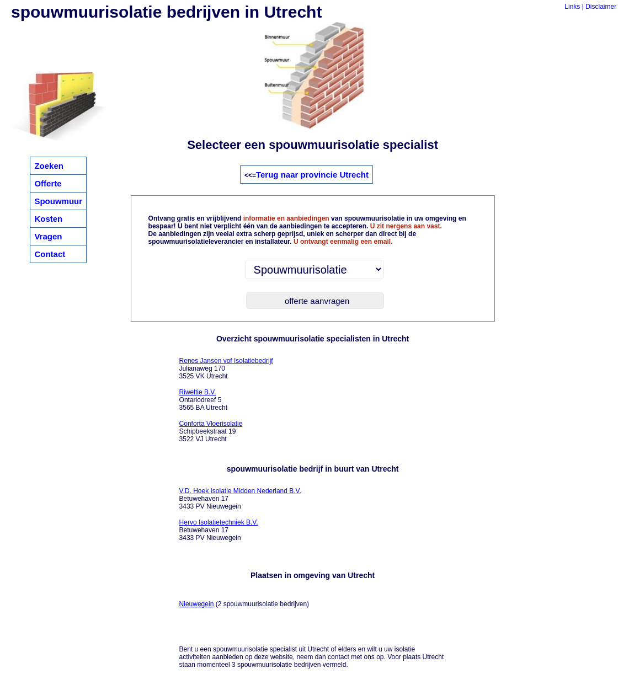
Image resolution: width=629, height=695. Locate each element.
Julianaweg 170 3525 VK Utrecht (226, 368)
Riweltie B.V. (197, 392)
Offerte (47, 183)
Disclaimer (600, 6)
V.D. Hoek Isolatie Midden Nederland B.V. (240, 491)
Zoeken (48, 165)
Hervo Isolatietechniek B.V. (218, 522)
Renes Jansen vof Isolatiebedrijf (226, 361)
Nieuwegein (196, 604)
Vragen (48, 236)
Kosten (48, 218)
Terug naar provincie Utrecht (312, 174)
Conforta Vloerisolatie (211, 423)
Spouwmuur (58, 201)
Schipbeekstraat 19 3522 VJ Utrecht (211, 431)
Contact (49, 254)
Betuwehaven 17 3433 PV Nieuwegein (240, 498)
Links (572, 6)
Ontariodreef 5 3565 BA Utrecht (203, 399)
